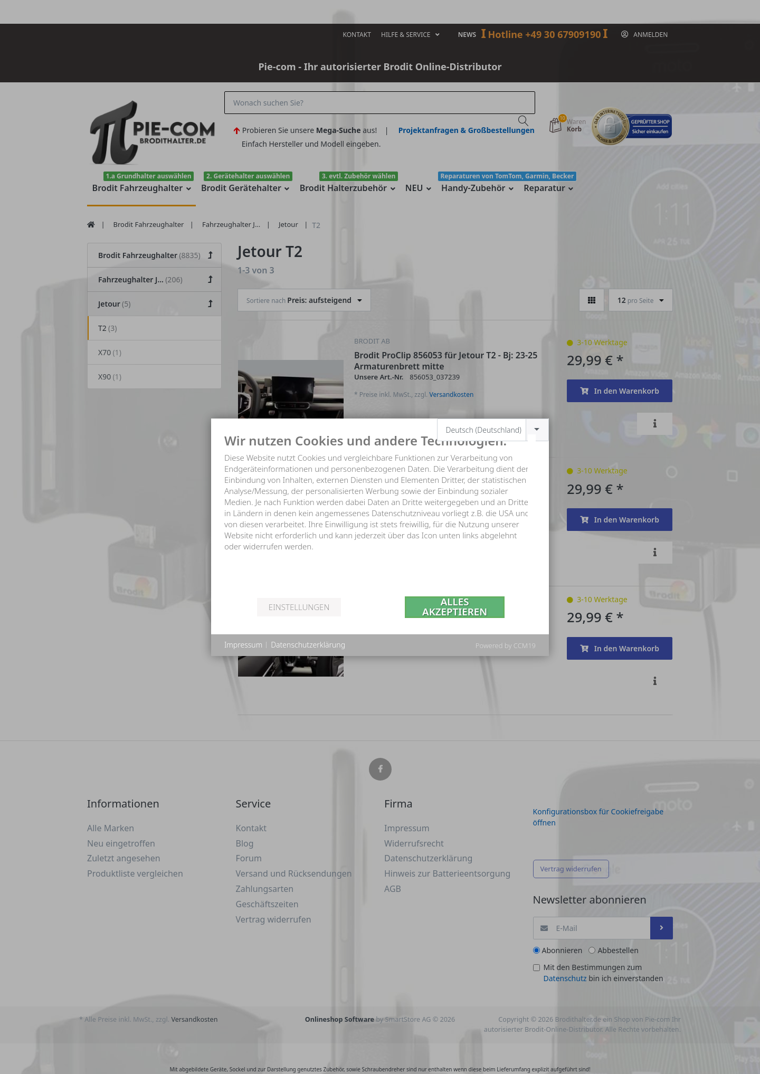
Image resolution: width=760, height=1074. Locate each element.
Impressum (243, 645)
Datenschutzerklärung (308, 645)
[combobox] (493, 430)
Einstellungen (299, 607)
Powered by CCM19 (506, 645)
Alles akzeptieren (454, 607)
